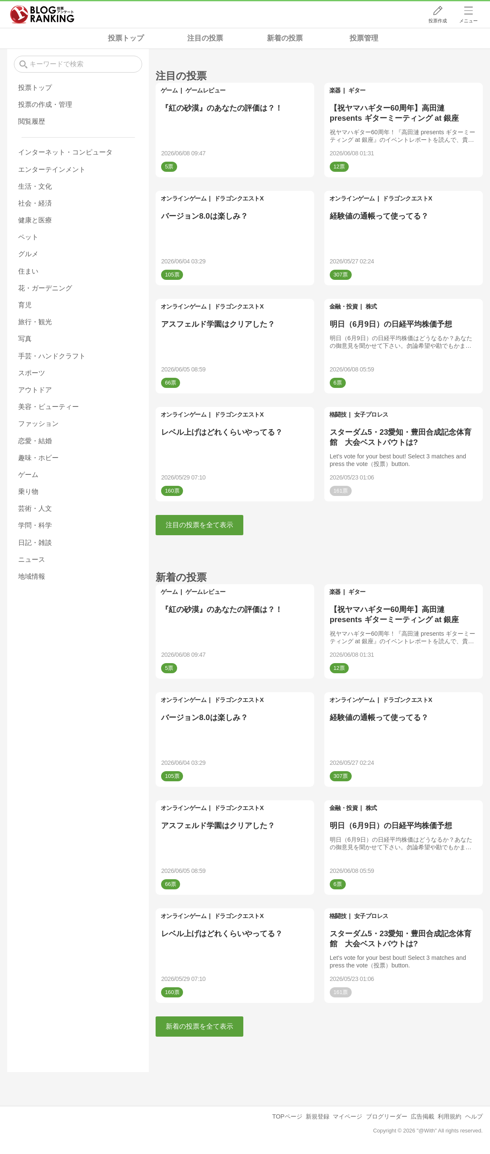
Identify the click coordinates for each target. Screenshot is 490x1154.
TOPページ (287, 1116)
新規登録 (317, 1116)
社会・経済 (35, 203)
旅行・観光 (35, 321)
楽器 (335, 90)
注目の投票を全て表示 (199, 524)
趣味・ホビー (38, 457)
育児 (25, 305)
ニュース (31, 559)
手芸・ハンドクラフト (52, 356)
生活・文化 (35, 186)
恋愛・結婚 (35, 440)
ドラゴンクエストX (239, 198)
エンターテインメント (52, 169)
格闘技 (338, 414)
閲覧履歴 (31, 121)
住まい (28, 271)
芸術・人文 (35, 508)
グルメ (28, 253)
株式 (371, 306)
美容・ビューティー (48, 406)
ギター (357, 90)
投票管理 (364, 38)
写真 (25, 338)
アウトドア (35, 389)
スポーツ (31, 373)
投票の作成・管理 (45, 104)
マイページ (347, 1116)
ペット (28, 237)
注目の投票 (205, 38)
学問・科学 (35, 525)
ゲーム (169, 90)
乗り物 (28, 491)
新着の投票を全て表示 (199, 1026)
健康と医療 (35, 220)
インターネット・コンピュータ (65, 152)
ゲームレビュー (206, 90)
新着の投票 (285, 38)
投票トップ (126, 38)
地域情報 (31, 576)
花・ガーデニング (45, 288)
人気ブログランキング (42, 14)
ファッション (38, 423)
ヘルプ (474, 1116)
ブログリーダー (386, 1116)
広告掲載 (422, 1116)
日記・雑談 (35, 542)
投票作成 (437, 20)
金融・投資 (343, 306)
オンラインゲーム (183, 198)
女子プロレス (371, 414)
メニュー (468, 20)
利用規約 (449, 1116)
